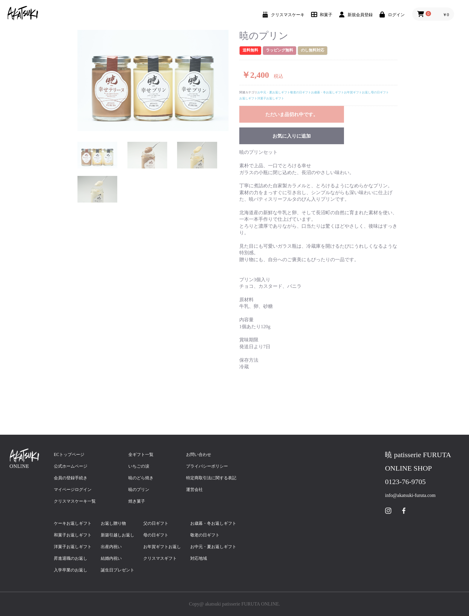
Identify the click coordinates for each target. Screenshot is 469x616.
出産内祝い (113, 546)
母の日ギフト (380, 92)
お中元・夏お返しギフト (273, 92)
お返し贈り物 (113, 523)
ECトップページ (69, 454)
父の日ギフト (158, 523)
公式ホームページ (70, 466)
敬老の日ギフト (300, 92)
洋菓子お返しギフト (270, 98)
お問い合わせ (198, 454)
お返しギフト (248, 98)
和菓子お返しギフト (75, 535)
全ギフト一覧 (140, 454)
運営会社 (194, 489)
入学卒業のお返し (73, 570)
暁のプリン (138, 489)
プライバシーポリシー (207, 466)
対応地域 (198, 558)
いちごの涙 (138, 466)
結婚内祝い (113, 558)
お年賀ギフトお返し (357, 92)
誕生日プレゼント (119, 570)
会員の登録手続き (70, 478)
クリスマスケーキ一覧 (75, 501)
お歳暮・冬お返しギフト (327, 92)
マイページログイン (73, 489)
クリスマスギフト (160, 558)
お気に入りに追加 (291, 136)
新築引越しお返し (117, 535)
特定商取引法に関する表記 (211, 478)
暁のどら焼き (140, 478)
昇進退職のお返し (70, 558)
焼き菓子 (136, 501)
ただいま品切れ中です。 (291, 114)
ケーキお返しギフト (75, 523)
